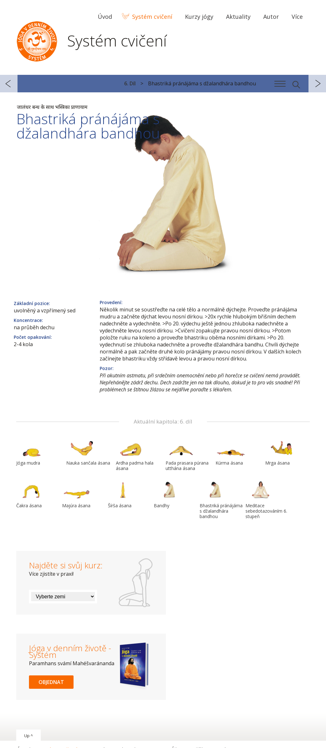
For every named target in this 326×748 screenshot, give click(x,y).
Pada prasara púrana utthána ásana (187, 454)
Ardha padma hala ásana (134, 454)
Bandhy (169, 495)
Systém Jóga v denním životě (37, 40)
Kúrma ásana (231, 452)
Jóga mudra (31, 452)
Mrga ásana (280, 452)
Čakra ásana (31, 495)
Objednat (51, 682)
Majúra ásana (77, 495)
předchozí (9, 83)
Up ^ (28, 735)
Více (297, 16)
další (317, 83)
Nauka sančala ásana (88, 452)
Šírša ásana (123, 495)
